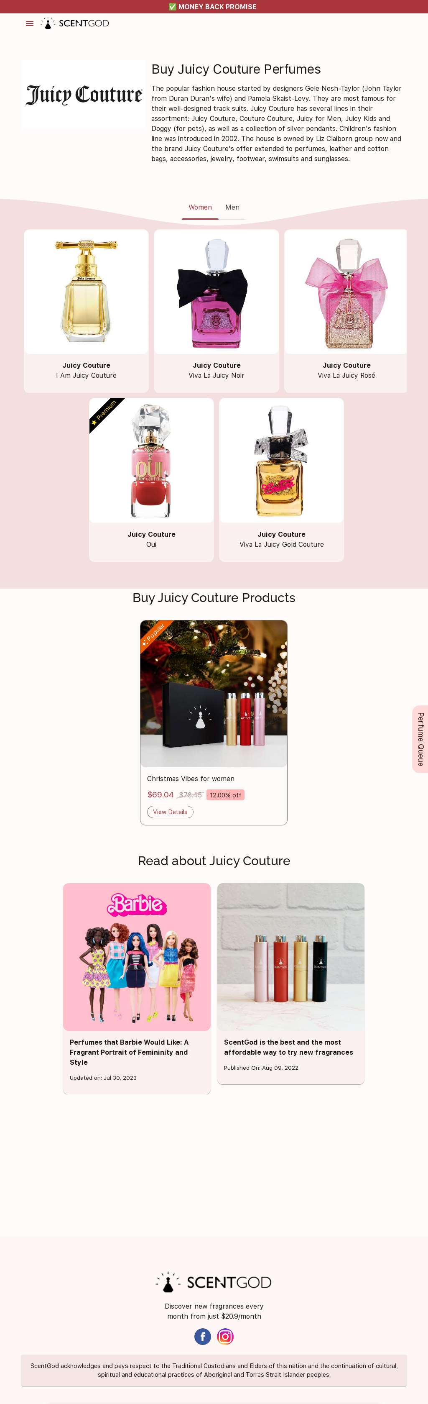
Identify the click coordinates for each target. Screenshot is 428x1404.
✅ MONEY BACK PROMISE (212, 7)
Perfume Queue (421, 739)
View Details (170, 811)
